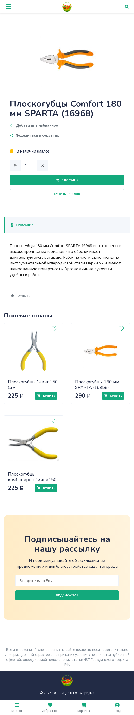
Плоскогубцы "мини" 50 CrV (33, 384)
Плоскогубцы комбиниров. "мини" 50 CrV (32, 479)
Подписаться (67, 595)
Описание (22, 225)
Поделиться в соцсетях (35, 135)
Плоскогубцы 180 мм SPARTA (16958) (97, 384)
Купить (46, 396)
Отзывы (21, 295)
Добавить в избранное (34, 125)
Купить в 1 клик (67, 194)
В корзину (67, 180)
